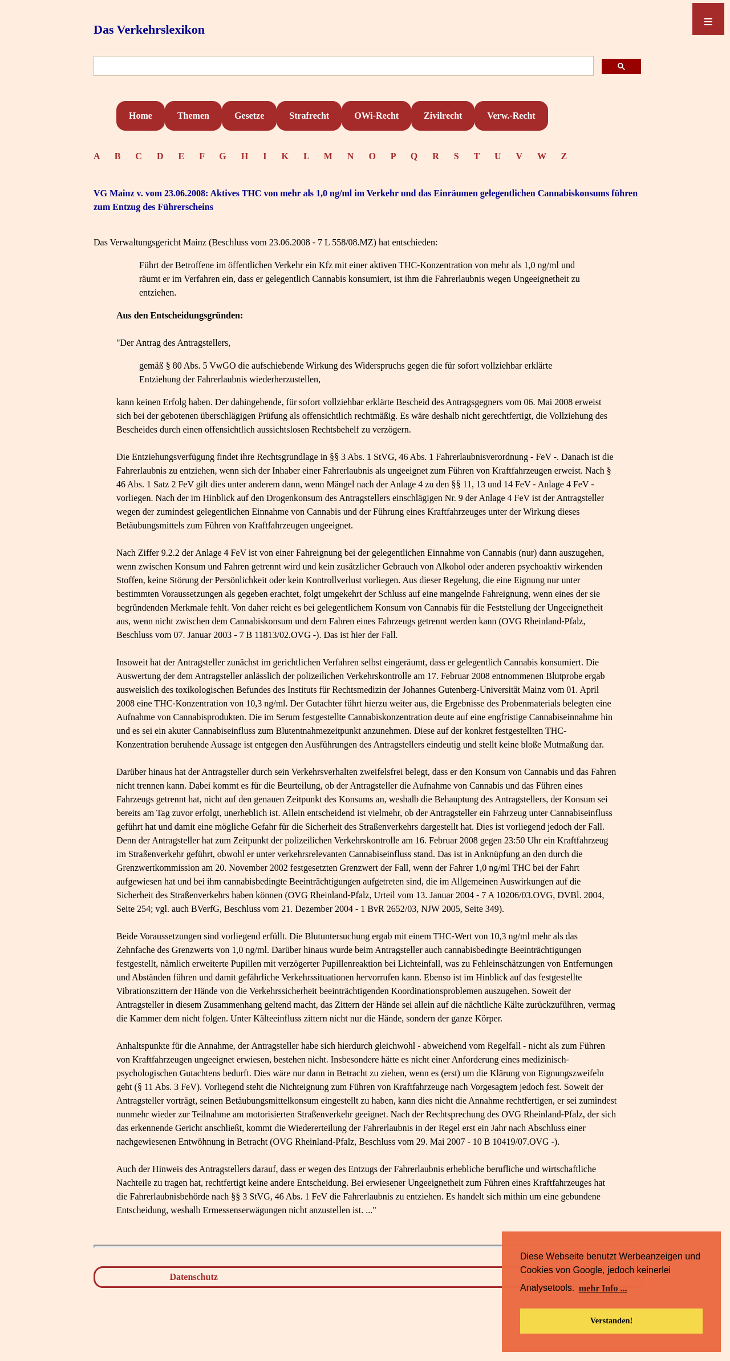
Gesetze (249, 115)
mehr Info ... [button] (603, 1288)
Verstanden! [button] (611, 1320)
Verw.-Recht (511, 115)
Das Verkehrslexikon (149, 29)
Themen (193, 115)
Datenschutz (193, 1277)
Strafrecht (309, 115)
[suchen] (342, 66)
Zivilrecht (443, 115)
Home (140, 115)
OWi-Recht (376, 115)
